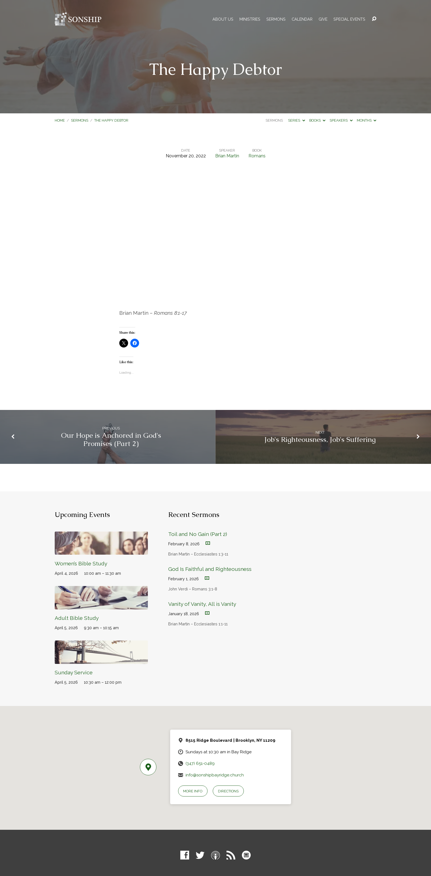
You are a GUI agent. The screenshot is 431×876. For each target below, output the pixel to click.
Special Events (349, 19)
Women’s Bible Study (81, 563)
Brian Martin (227, 155)
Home (60, 120)
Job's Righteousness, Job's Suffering (320, 439)
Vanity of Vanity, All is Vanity (202, 604)
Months (366, 120)
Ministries (249, 19)
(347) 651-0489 (200, 763)
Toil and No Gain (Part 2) (197, 534)
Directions (228, 791)
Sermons (276, 19)
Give (323, 19)
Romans (257, 155)
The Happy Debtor (111, 120)
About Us (222, 19)
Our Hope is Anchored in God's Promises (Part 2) (111, 439)
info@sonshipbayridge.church (215, 775)
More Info (192, 791)
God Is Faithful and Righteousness (210, 569)
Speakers (341, 120)
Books (317, 120)
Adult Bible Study (77, 618)
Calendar (302, 19)
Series (296, 120)
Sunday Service (74, 672)
